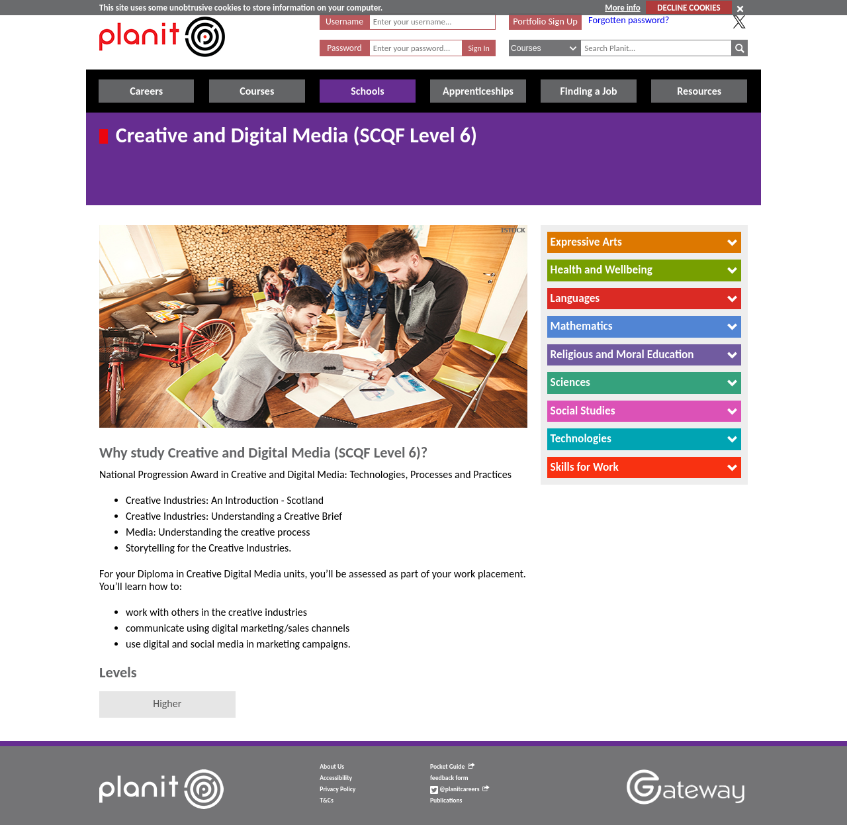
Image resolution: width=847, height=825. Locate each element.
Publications (446, 800)
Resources (699, 91)
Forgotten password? (628, 20)
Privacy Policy (337, 789)
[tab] (644, 242)
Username (344, 21)
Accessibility (336, 778)
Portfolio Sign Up (545, 21)
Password (344, 48)
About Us (332, 767)
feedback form (449, 778)
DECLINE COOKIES (688, 8)
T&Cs (326, 800)
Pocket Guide (452, 767)
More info (622, 8)
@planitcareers (460, 789)
